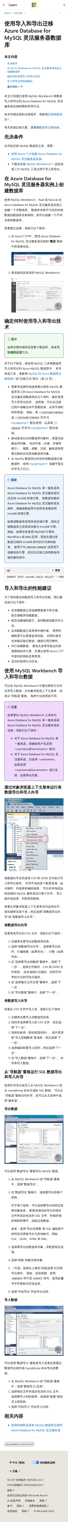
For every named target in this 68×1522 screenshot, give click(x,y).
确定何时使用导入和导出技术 (23, 76)
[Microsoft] (34, 5)
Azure (7, 13)
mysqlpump (18, 423)
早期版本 (30, 1500)
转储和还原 (14, 352)
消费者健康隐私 (38, 1505)
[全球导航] (3, 5)
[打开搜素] (64, 5)
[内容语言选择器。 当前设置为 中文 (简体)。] (17, 1463)
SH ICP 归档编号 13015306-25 (24, 1480)
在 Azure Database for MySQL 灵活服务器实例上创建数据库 (34, 69)
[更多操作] (60, 13)
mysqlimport (37, 464)
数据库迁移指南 (49, 127)
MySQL (19, 13)
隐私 (9, 1490)
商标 (24, 1511)
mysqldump (38, 428)
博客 (41, 1500)
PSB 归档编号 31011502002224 (24, 1485)
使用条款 (12, 1511)
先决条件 (12, 63)
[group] (34, 577)
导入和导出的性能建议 (20, 81)
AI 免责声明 (13, 1500)
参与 (9, 1505)
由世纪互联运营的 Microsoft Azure (26, 1495)
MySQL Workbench (38, 164)
